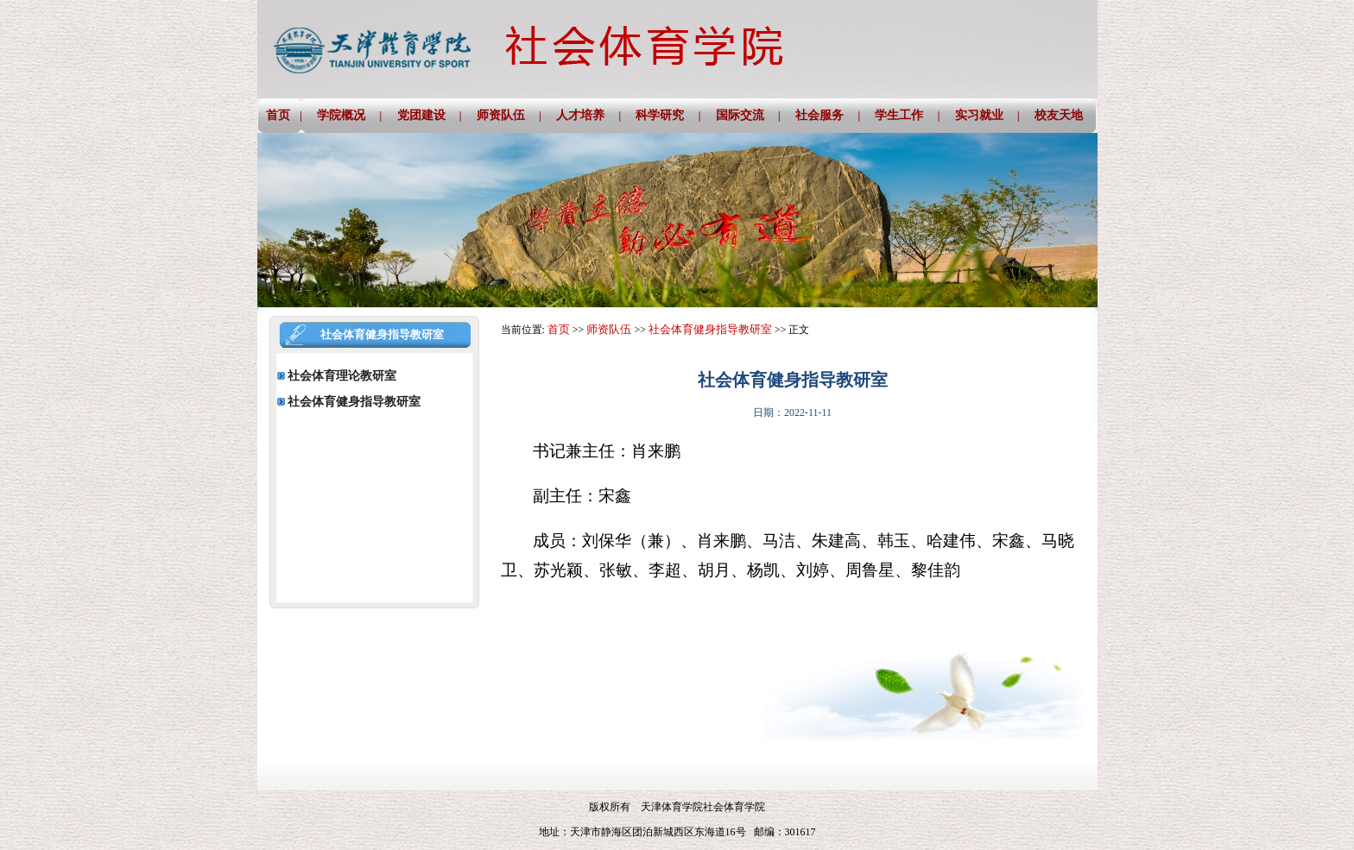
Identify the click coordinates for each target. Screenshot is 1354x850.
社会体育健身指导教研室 (710, 329)
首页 (558, 329)
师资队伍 (608, 329)
